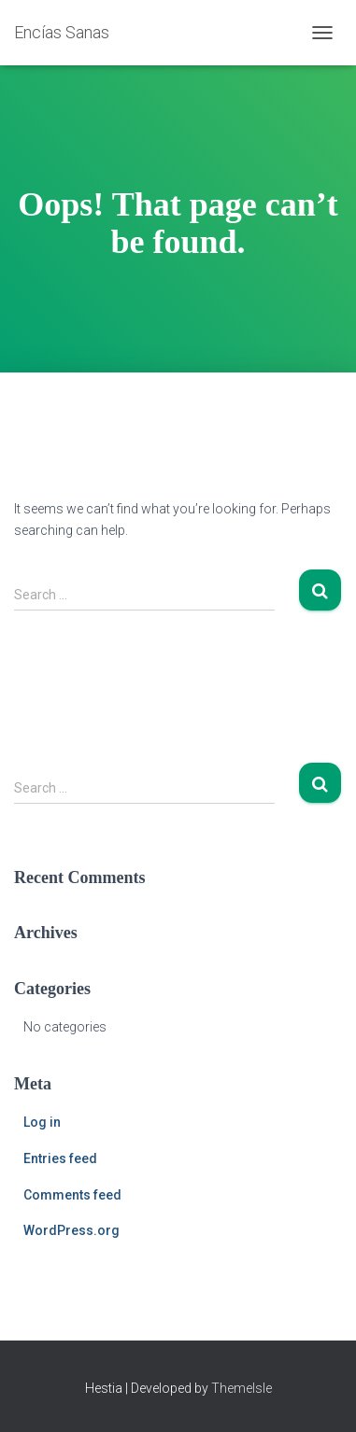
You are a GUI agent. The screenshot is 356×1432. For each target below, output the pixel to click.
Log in (42, 1122)
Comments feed (72, 1194)
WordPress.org (71, 1230)
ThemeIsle (241, 1388)
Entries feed (60, 1158)
